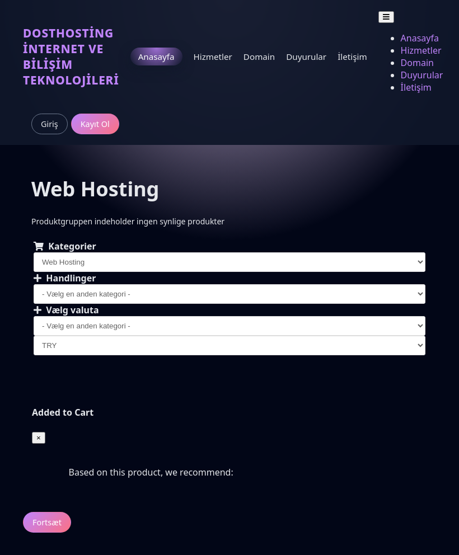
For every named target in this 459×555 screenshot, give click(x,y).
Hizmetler (213, 56)
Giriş (49, 124)
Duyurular (306, 56)
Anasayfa (156, 56)
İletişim (352, 56)
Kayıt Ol (95, 124)
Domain (259, 56)
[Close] (38, 438)
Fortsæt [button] (47, 522)
